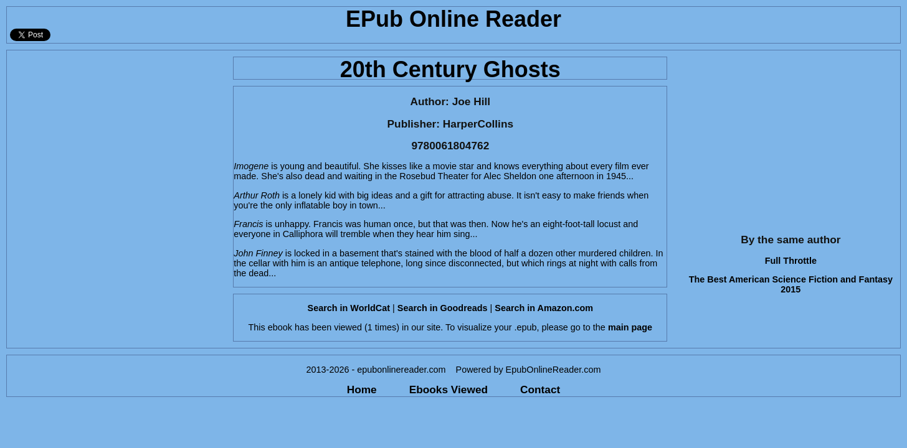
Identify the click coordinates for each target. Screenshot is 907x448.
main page (630, 327)
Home (362, 389)
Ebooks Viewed (448, 389)
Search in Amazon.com (544, 308)
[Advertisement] (116, 137)
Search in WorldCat (349, 308)
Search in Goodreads (442, 308)
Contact (540, 389)
